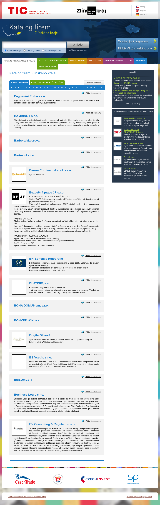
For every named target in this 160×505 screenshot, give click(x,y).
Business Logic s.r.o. (29, 394)
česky (142, 6)
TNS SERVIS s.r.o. (131, 168)
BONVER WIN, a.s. (27, 320)
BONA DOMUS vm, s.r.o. (31, 305)
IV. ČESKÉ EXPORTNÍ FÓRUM (126, 78)
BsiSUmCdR (23, 379)
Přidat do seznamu (93, 93)
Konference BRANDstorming (125, 83)
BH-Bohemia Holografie (46, 258)
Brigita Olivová (39, 335)
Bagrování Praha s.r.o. (30, 96)
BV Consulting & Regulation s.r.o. (53, 424)
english (143, 10)
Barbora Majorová (27, 140)
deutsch (143, 14)
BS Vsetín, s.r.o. (40, 357)
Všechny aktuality (133, 103)
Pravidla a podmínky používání (139, 497)
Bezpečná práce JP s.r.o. (46, 192)
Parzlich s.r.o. (129, 157)
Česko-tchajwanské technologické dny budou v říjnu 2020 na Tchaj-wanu (132, 91)
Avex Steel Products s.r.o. (134, 118)
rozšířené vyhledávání (78, 50)
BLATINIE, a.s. (39, 283)
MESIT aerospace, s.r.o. (134, 143)
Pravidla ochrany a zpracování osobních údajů (27, 497)
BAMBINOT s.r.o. (26, 116)
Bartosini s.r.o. (24, 155)
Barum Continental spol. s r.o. (50, 170)
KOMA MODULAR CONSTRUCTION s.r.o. (133, 131)
